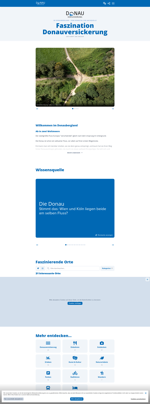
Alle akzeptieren (76, 399)
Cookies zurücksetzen (138, 399)
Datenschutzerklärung (33, 395)
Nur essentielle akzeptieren (13, 399)
